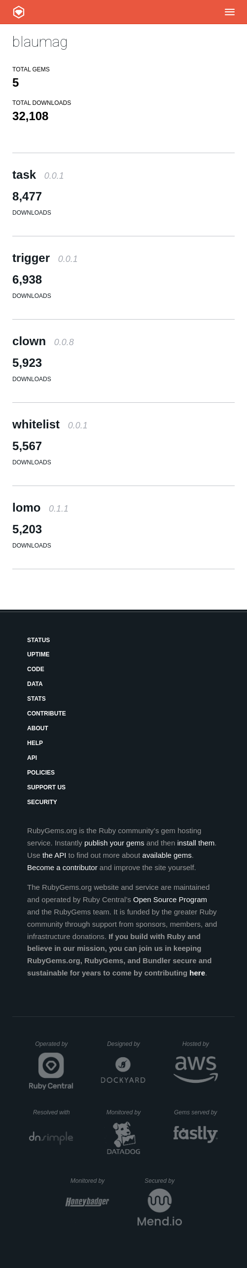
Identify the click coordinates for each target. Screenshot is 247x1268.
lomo (40, 507)
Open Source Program (170, 899)
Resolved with (53, 1112)
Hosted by (200, 1043)
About (37, 728)
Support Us (46, 787)
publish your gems (114, 843)
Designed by (126, 1043)
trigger (45, 257)
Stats (36, 698)
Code (35, 669)
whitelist (50, 424)
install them (195, 843)
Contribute (46, 713)
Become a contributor (62, 867)
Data (35, 684)
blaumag (40, 41)
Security (42, 802)
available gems (167, 855)
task (38, 174)
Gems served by (196, 1112)
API (32, 757)
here (197, 973)
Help (35, 743)
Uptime (38, 654)
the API (54, 855)
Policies (41, 772)
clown (43, 341)
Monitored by (126, 1112)
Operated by (54, 1047)
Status (38, 640)
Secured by (162, 1180)
